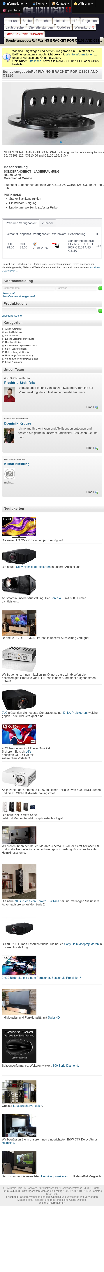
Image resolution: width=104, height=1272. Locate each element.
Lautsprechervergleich (27, 1105)
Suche (27, 21)
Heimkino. (8, 1142)
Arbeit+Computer (13, 329)
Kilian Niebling (17, 464)
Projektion (89, 21)
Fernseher (43, 21)
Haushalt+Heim (13, 342)
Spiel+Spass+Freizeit (16, 349)
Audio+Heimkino (13, 332)
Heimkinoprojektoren (54, 1176)
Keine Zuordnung (13, 362)
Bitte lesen (34, 61)
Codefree (63, 27)
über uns (12, 21)
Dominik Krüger (17, 423)
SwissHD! (54, 1017)
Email (90, 407)
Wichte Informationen (80, 54)
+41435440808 (11, 1190)
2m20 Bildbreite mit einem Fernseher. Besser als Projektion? (41, 977)
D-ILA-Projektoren (75, 712)
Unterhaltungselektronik (17, 352)
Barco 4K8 (57, 598)
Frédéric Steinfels (19, 383)
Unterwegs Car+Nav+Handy (19, 355)
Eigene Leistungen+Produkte (19, 339)
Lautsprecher (15, 27)
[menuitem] (15, 3)
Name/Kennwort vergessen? (18, 296)
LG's (28, 751)
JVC (4, 712)
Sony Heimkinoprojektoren (33, 566)
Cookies (56, 1196)
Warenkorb (84, 27)
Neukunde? (8, 293)
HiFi (75, 21)
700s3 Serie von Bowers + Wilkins (37, 901)
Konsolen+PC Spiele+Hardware (21, 345)
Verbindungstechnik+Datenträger (21, 359)
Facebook (12, 1196)
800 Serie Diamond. (66, 1065)
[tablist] (52, 238)
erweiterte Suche (12, 315)
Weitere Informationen (52, 1202)
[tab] (21, 223)
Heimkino (61, 21)
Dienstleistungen (41, 27)
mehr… (83, 392)
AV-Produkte (11, 335)
